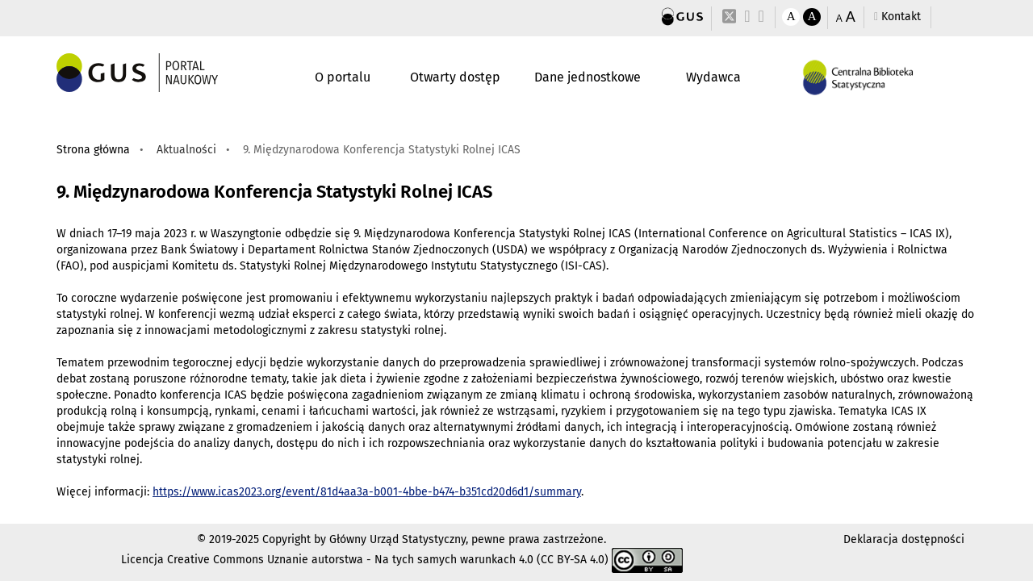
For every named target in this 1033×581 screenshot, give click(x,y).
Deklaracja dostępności (903, 539)
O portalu (342, 77)
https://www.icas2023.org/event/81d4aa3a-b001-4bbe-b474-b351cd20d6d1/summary (367, 492)
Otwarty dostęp (455, 77)
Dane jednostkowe (587, 77)
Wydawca (713, 77)
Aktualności (186, 150)
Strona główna (93, 150)
